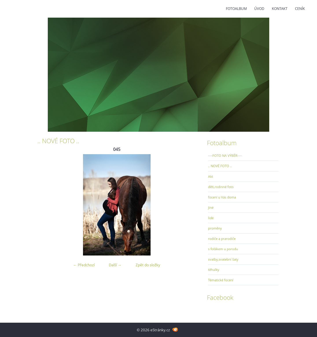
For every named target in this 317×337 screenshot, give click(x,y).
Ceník (300, 8)
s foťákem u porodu (223, 249)
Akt (210, 176)
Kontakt (280, 8)
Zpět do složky (148, 264)
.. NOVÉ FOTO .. (220, 166)
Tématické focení (220, 280)
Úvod (259, 8)
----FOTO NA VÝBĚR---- (225, 155)
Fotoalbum (236, 8)
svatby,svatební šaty (223, 259)
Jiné (211, 207)
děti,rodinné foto (221, 187)
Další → (115, 264)
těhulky (213, 269)
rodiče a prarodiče (222, 238)
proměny (215, 228)
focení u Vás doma (222, 197)
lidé (211, 218)
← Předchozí (84, 264)
